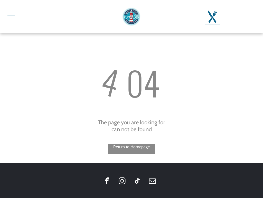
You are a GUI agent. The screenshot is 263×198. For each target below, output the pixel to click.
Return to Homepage (131, 146)
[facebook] (107, 181)
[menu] (11, 13)
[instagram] (122, 181)
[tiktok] (137, 181)
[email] (152, 181)
